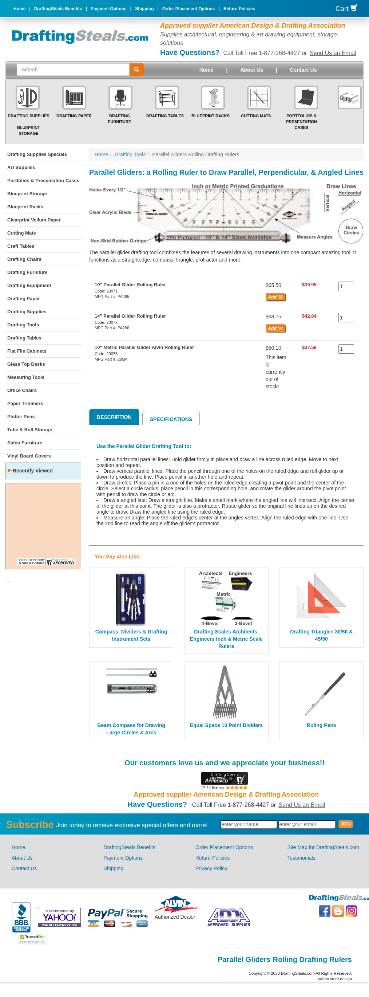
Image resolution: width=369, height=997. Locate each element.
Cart (346, 8)
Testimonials (301, 858)
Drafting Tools (23, 324)
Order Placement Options (188, 8)
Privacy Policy (211, 868)
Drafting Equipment (29, 285)
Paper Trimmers (25, 403)
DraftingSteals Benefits (58, 8)
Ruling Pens (321, 725)
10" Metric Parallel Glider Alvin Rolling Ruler (144, 347)
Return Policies (239, 8)
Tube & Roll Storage (29, 429)
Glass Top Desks (26, 364)
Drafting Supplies (28, 116)
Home (19, 8)
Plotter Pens (21, 416)
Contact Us (303, 70)
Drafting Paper (74, 116)
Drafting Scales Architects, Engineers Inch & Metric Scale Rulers (226, 639)
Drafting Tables (165, 116)
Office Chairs (22, 390)
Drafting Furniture (27, 272)
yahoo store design (335, 979)
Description (114, 417)
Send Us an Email (333, 53)
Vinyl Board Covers (29, 456)
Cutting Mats (256, 116)
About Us (251, 70)
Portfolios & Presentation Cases (301, 121)
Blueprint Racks (210, 116)
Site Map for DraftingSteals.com (323, 847)
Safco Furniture (24, 442)
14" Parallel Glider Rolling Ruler (130, 316)
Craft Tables (20, 246)
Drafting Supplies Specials (37, 154)
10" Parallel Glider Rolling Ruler (130, 284)
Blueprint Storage (27, 193)
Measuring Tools (25, 377)
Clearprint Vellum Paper (34, 220)
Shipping (144, 8)
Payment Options (109, 8)
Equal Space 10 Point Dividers (226, 725)
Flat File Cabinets (27, 351)
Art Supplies (21, 167)
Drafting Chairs (24, 259)
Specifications (171, 419)
